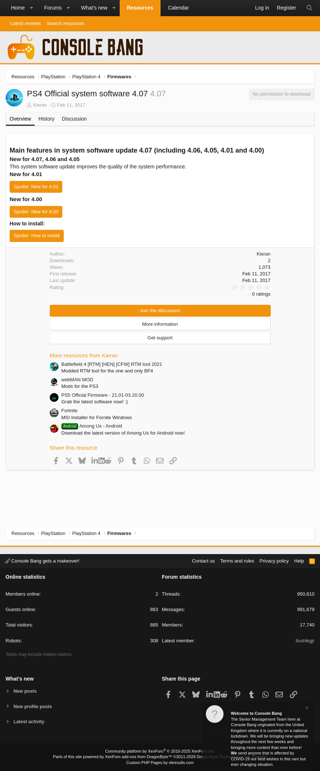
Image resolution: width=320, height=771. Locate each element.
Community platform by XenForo (160, 751)
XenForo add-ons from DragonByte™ (138, 756)
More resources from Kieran (84, 355)
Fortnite (69, 410)
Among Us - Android (91, 426)
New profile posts (33, 706)
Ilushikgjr (305, 640)
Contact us (203, 560)
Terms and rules (237, 560)
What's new (94, 8)
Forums (52, 8)
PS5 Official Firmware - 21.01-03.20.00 (102, 395)
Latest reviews (25, 23)
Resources (140, 8)
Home (18, 8)
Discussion (74, 119)
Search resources (65, 23)
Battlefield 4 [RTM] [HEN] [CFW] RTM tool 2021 (111, 364)
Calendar (178, 8)
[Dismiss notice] (306, 708)
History (46, 119)
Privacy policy (274, 560)
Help (299, 560)
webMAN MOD (77, 379)
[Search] (309, 8)
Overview (20, 119)
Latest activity (30, 722)
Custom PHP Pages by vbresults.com (160, 762)
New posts (26, 690)
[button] (31, 8)
